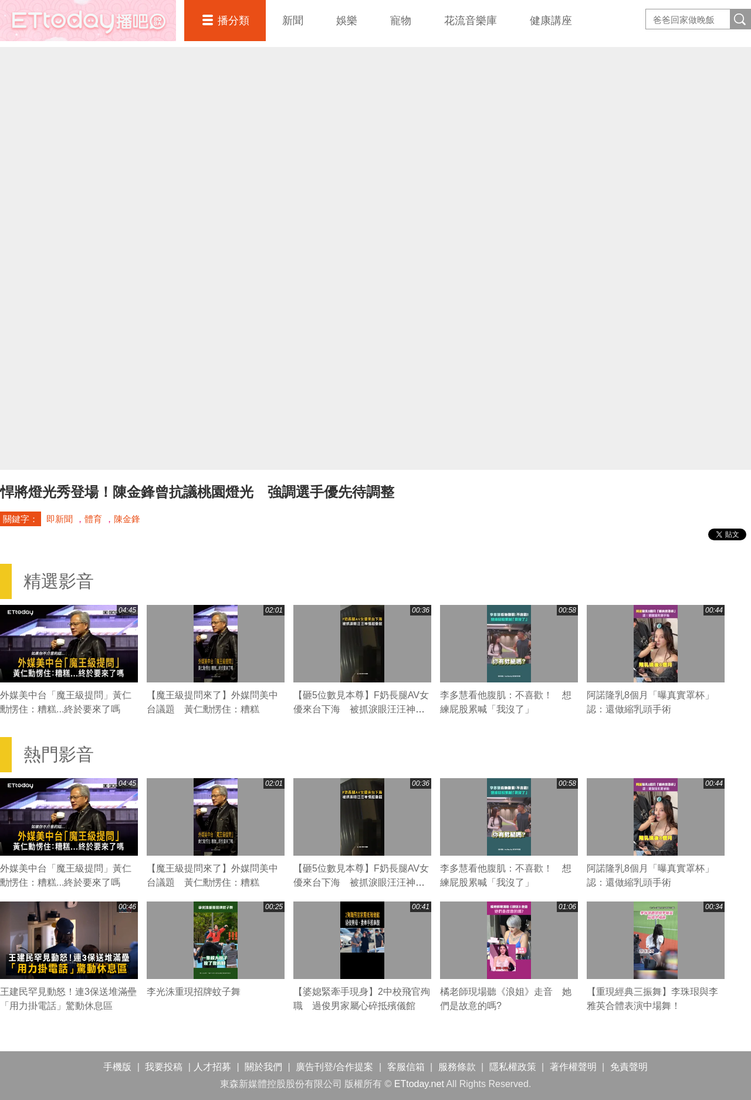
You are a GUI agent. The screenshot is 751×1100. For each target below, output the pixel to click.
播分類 (233, 20)
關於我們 (263, 1067)
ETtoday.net (419, 1084)
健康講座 (551, 20)
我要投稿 (163, 1067)
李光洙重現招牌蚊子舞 (194, 992)
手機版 (117, 1067)
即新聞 (59, 519)
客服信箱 (406, 1067)
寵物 (400, 20)
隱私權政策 (512, 1067)
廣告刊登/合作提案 (334, 1067)
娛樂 (346, 20)
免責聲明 (629, 1067)
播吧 (88, 20)
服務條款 (457, 1067)
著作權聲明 (573, 1067)
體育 (93, 519)
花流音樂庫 (470, 20)
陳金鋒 (127, 519)
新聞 (292, 20)
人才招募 (212, 1067)
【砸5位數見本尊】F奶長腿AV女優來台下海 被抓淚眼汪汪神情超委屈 (361, 709)
